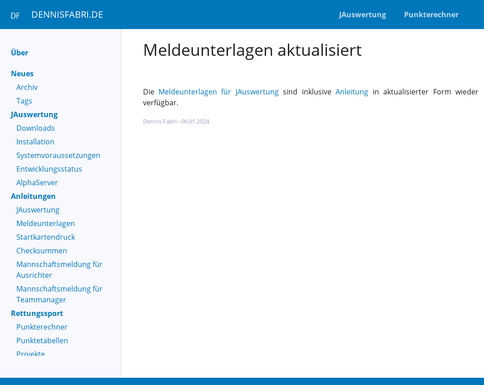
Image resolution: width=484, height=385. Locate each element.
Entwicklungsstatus (49, 169)
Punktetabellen (42, 341)
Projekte (30, 354)
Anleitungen (33, 196)
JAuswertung (34, 114)
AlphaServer (37, 183)
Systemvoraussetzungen (58, 155)
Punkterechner (42, 327)
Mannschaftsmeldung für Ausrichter (59, 269)
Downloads (35, 128)
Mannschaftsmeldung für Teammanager (59, 294)
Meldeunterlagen (45, 223)
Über (19, 53)
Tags (24, 101)
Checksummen (41, 251)
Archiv (27, 87)
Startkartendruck (45, 237)
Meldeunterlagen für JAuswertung (218, 92)
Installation (35, 142)
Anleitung (352, 92)
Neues (22, 74)
